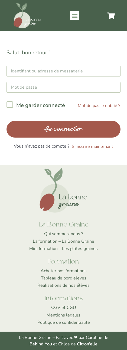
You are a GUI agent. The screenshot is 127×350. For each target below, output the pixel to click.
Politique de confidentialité (63, 322)
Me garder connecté (40, 105)
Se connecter (63, 129)
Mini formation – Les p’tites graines (63, 249)
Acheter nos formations (64, 271)
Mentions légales (63, 315)
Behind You (41, 344)
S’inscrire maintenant (92, 146)
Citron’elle (87, 344)
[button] (74, 15)
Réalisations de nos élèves (63, 285)
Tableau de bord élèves (63, 278)
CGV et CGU (63, 308)
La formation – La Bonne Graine (63, 241)
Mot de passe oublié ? (99, 106)
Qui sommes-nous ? (63, 234)
